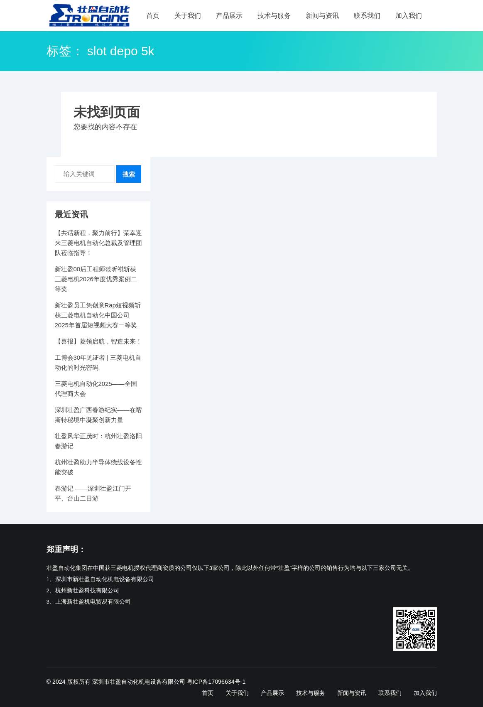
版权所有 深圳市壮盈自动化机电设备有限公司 (126, 681)
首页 (152, 15)
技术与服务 (274, 15)
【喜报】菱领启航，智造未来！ (98, 341)
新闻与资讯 (322, 15)
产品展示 (229, 15)
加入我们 (408, 15)
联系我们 (367, 15)
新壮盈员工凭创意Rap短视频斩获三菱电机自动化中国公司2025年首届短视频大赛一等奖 (98, 315)
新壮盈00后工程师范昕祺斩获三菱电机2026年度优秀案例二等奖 (96, 278)
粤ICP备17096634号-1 (216, 681)
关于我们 (187, 15)
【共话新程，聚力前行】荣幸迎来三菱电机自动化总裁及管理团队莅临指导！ (98, 242)
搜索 (129, 174)
